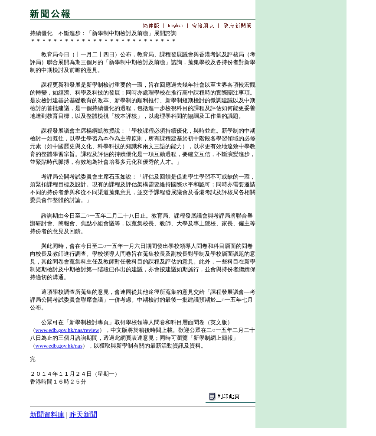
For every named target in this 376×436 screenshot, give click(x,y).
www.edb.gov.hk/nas (59, 345)
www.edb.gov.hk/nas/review (67, 330)
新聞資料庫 (47, 414)
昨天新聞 (83, 414)
